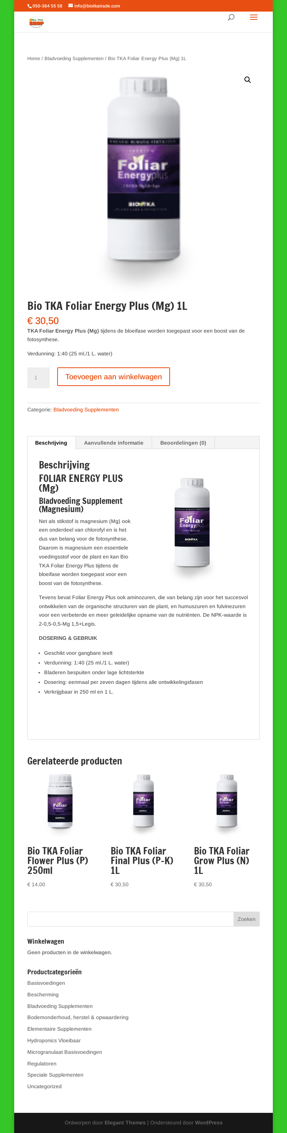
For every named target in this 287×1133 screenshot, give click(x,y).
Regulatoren (41, 1064)
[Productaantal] (38, 377)
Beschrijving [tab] (51, 443)
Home (33, 58)
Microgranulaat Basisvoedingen (64, 1052)
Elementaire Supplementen (59, 1029)
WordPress (209, 1123)
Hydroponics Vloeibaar (54, 1040)
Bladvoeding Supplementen (74, 58)
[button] (247, 80)
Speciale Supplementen (55, 1075)
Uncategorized (44, 1086)
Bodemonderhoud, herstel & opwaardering (78, 1017)
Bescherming (43, 994)
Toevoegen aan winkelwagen (113, 377)
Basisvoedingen (46, 983)
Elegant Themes (125, 1123)
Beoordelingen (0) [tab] (183, 443)
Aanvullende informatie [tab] (114, 443)
